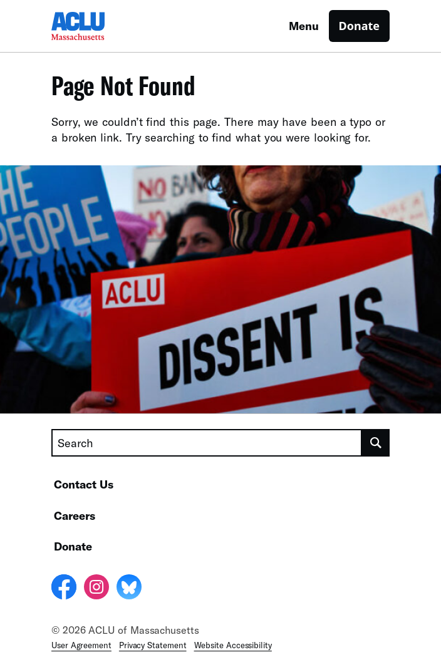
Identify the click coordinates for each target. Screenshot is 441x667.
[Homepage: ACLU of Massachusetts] (95, 26)
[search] (376, 443)
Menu (304, 26)
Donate (359, 25)
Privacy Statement (153, 645)
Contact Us (83, 484)
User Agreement (81, 645)
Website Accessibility (233, 645)
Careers (74, 515)
